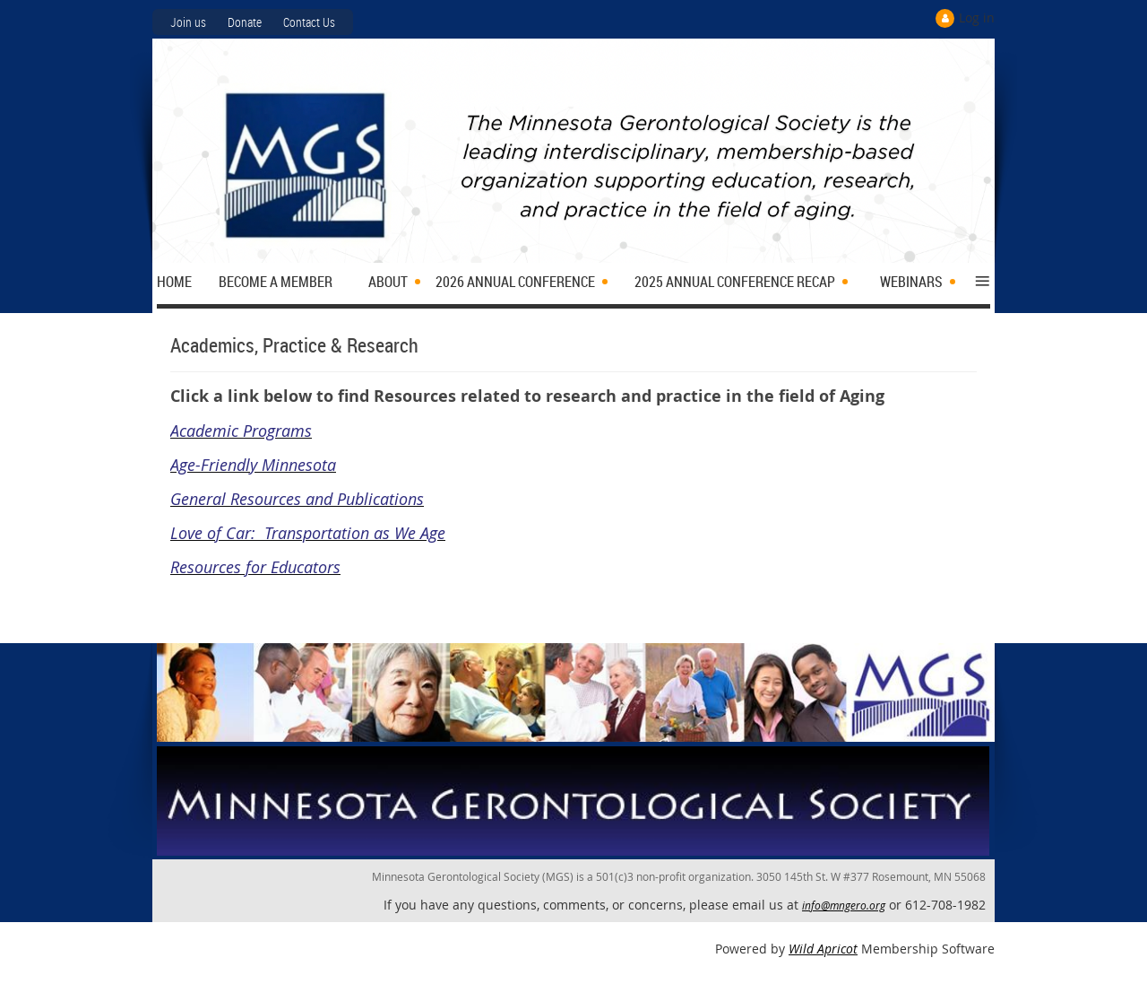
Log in (977, 17)
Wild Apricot (823, 948)
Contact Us (309, 21)
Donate (245, 21)
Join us (188, 21)
